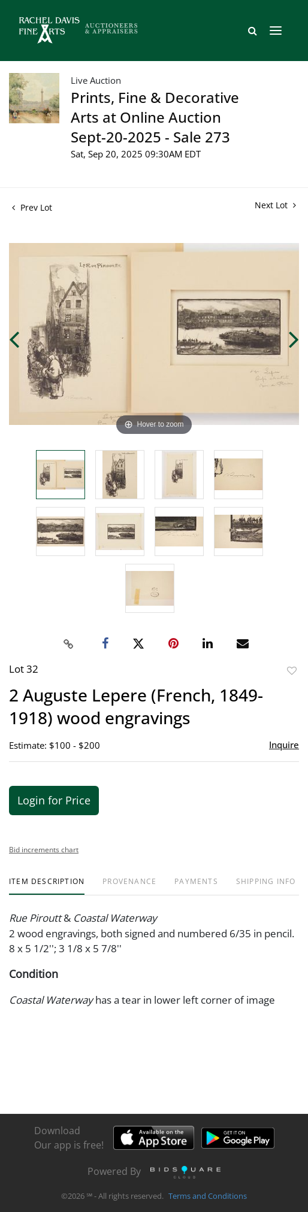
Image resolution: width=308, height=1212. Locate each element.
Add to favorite (292, 671)
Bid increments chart (43, 850)
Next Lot (275, 205)
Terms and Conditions (207, 1196)
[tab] (46, 886)
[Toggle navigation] (275, 30)
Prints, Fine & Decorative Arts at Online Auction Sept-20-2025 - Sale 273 (155, 117)
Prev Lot (32, 207)
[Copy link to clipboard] (69, 644)
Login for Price (53, 800)
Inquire (284, 745)
